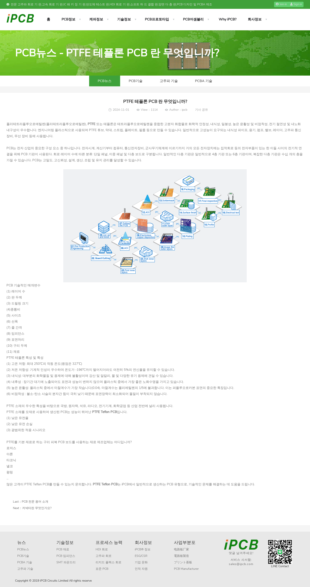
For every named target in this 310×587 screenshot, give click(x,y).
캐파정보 (96, 19)
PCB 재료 (62, 549)
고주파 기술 (169, 81)
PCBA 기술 (203, 81)
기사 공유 (201, 110)
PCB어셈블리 (193, 19)
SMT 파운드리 (66, 562)
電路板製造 (181, 556)
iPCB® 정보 (142, 549)
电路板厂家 (181, 549)
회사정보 (255, 19)
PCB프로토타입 (157, 19)
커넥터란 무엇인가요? (36, 508)
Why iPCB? (227, 19)
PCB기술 (136, 81)
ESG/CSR (141, 556)
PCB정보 (68, 19)
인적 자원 (141, 569)
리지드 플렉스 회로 (108, 562)
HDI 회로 (102, 549)
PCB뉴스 (105, 81)
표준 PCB (102, 569)
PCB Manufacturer (186, 569)
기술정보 (124, 19)
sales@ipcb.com (241, 564)
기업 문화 (141, 562)
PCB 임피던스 (65, 556)
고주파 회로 (104, 556)
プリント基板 (183, 562)
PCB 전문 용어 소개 (35, 502)
